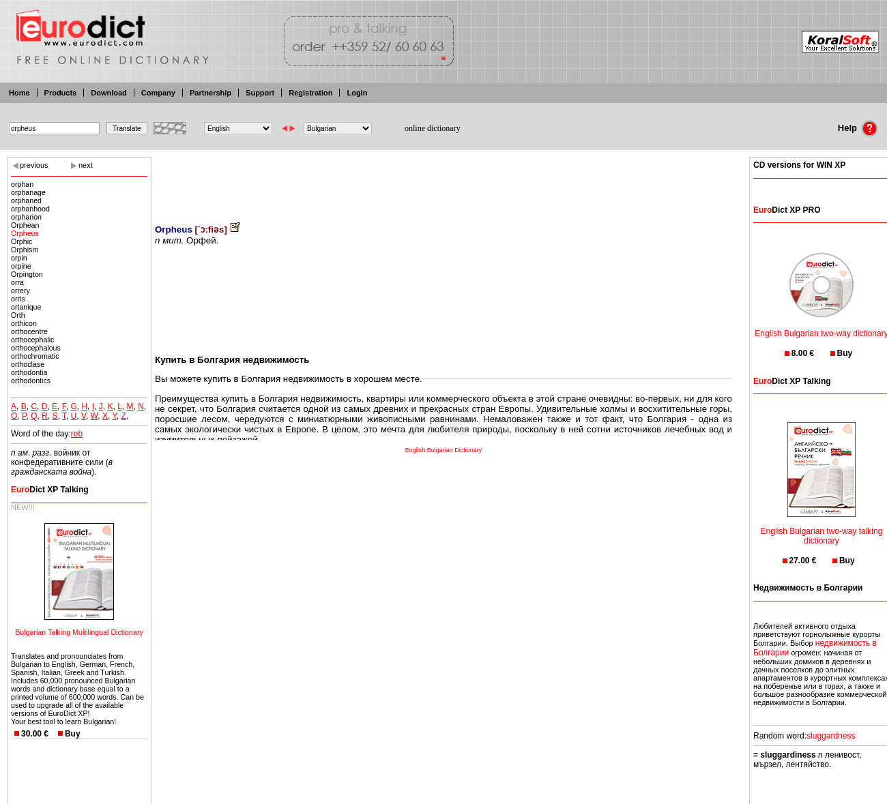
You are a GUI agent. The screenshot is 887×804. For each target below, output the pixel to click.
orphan (22, 184)
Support (260, 93)
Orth (18, 315)
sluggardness (830, 736)
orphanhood (30, 209)
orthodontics (30, 380)
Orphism (24, 249)
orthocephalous (36, 348)
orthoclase (27, 364)
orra (17, 282)
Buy (73, 734)
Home (19, 93)
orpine (21, 266)
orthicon (24, 323)
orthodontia (29, 372)
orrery (20, 290)
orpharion (26, 217)
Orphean (25, 225)
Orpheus (25, 233)
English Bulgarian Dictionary (443, 450)
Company (158, 93)
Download (109, 93)
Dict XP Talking (50, 489)
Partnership (210, 93)
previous (34, 165)
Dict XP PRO (786, 210)
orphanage (28, 192)
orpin (19, 258)
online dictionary (433, 128)
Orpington (27, 274)
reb (77, 433)
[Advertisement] (443, 180)
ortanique (26, 307)
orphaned (26, 200)
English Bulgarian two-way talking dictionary (822, 527)
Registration (310, 93)
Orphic (21, 241)
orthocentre (29, 331)
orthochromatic (35, 356)
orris (18, 299)
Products (60, 93)
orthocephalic (32, 340)
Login (357, 93)
